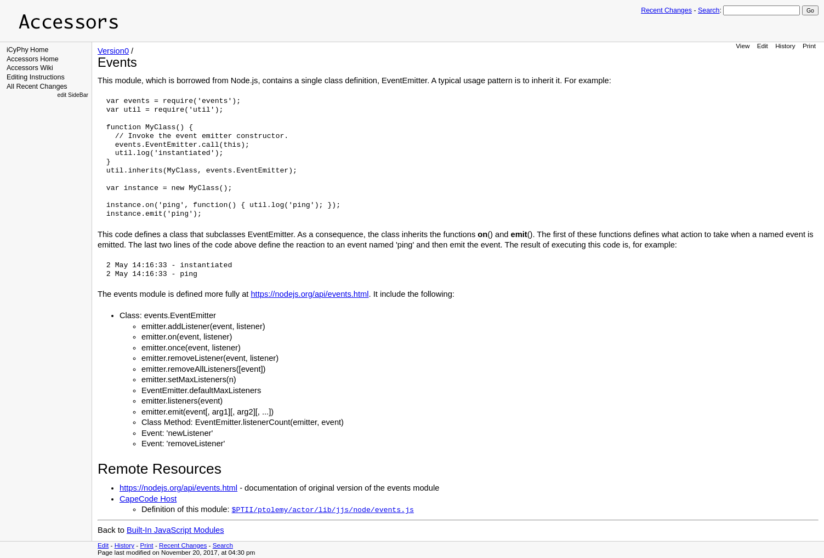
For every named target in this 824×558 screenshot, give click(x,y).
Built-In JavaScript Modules (175, 530)
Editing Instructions (36, 77)
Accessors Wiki (30, 68)
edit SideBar (72, 95)
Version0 (113, 51)
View (742, 45)
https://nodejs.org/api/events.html (309, 294)
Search (708, 10)
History (785, 45)
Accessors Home (33, 59)
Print (809, 45)
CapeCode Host (148, 498)
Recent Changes (666, 10)
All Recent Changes (37, 86)
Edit (762, 45)
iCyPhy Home (28, 50)
